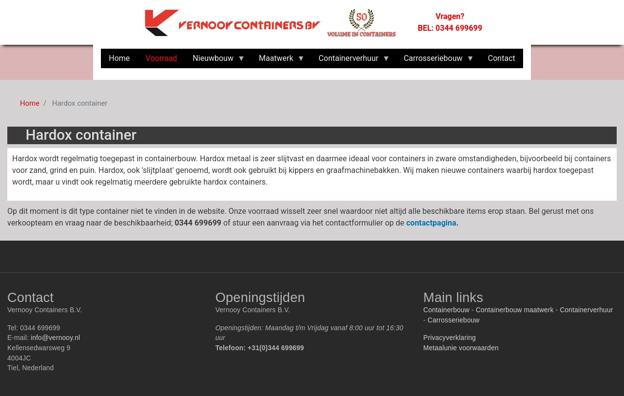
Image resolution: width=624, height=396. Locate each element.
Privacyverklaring (449, 337)
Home (29, 103)
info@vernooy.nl (55, 337)
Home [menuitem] (119, 58)
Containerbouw (446, 310)
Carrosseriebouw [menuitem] (435, 61)
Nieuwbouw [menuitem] (215, 61)
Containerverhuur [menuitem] (350, 61)
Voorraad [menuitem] (161, 58)
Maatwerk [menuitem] (278, 61)
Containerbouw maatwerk (515, 310)
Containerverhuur (586, 310)
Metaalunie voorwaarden (460, 348)
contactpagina (431, 222)
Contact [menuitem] (501, 58)
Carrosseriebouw (454, 320)
